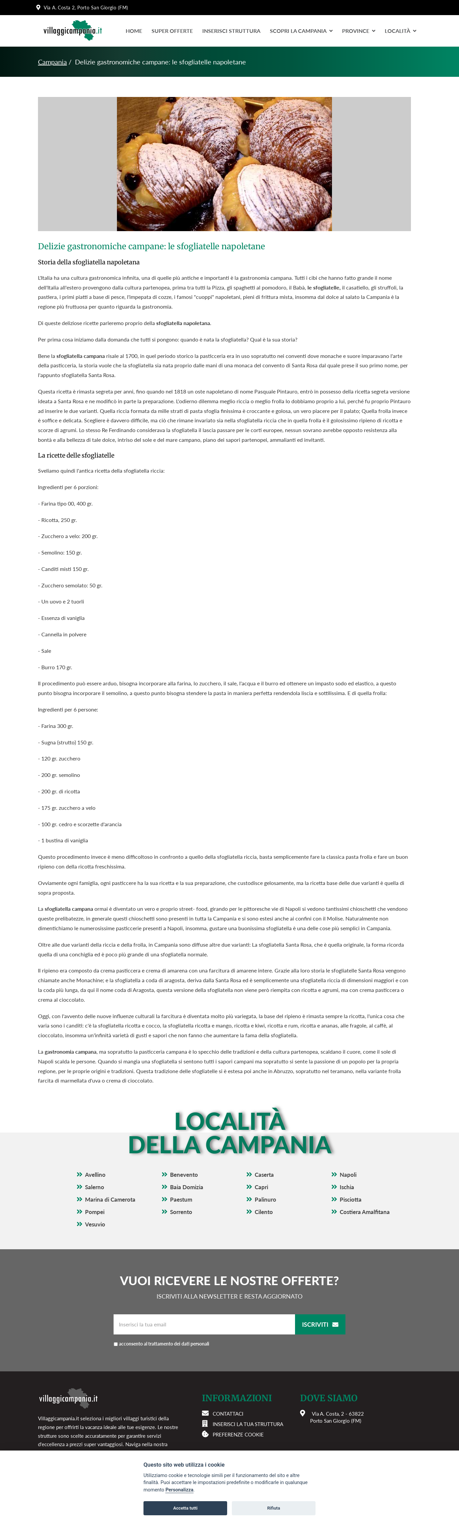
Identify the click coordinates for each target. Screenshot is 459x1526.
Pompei (95, 1211)
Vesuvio (95, 1224)
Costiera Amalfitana (365, 1211)
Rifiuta (273, 1508)
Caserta (264, 1174)
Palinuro (265, 1199)
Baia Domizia (186, 1187)
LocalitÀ (400, 31)
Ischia (347, 1187)
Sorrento (181, 1211)
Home (134, 31)
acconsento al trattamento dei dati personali (164, 1344)
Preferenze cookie (238, 1434)
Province (358, 31)
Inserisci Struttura (231, 31)
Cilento (264, 1211)
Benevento (184, 1174)
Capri (261, 1187)
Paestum (181, 1199)
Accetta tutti (185, 1508)
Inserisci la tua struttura (248, 1424)
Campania (52, 62)
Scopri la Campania (301, 31)
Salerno (94, 1187)
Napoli (348, 1174)
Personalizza (179, 1490)
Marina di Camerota (110, 1199)
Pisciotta (351, 1199)
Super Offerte (172, 31)
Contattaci (228, 1414)
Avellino (95, 1174)
